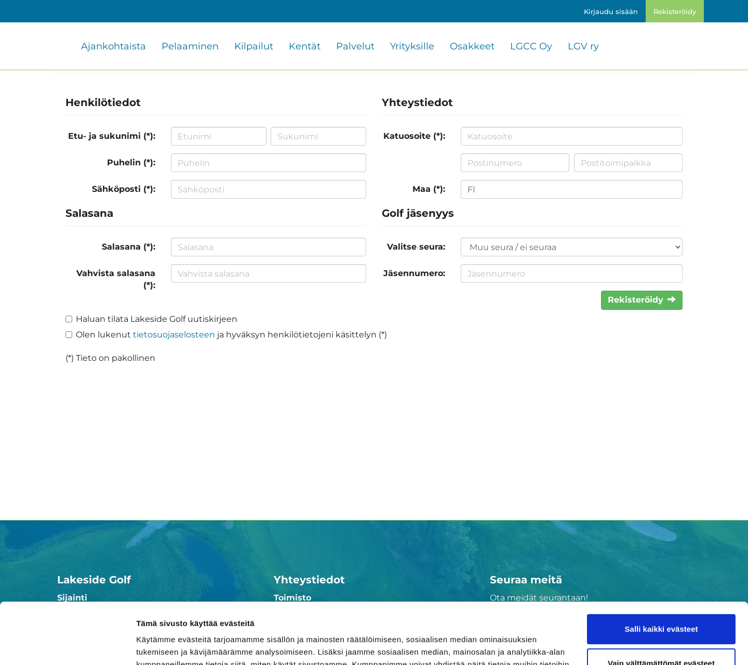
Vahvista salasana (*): (115, 279)
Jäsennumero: (414, 273)
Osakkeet (472, 46)
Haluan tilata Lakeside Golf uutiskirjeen (156, 319)
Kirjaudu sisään (611, 11)
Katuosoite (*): (414, 136)
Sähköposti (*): (123, 189)
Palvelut (355, 46)
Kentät (304, 46)
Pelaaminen (190, 46)
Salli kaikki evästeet (661, 568)
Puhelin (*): (131, 162)
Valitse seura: (416, 247)
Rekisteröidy (674, 11)
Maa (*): (428, 189)
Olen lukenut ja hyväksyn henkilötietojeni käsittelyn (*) (231, 335)
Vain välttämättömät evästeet (661, 601)
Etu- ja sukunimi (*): (111, 136)
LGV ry (583, 46)
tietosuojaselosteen (174, 335)
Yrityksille (412, 46)
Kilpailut (253, 46)
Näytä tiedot (158, 644)
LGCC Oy (531, 46)
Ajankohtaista (113, 46)
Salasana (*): (128, 247)
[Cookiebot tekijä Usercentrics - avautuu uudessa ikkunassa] (67, 645)
